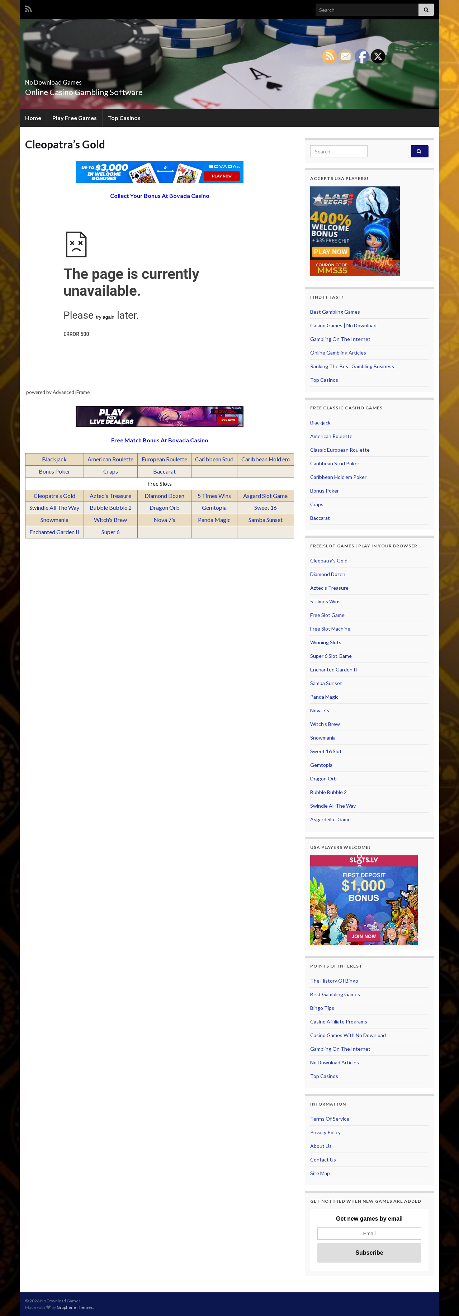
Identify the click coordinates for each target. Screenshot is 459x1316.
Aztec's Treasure (110, 495)
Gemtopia (214, 507)
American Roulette (110, 459)
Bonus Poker (54, 471)
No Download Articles (334, 1062)
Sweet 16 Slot (326, 751)
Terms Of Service (329, 1119)
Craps (110, 471)
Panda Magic (214, 519)
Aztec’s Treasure (329, 588)
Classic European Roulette (340, 450)
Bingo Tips (322, 1008)
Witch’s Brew (325, 724)
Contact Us (323, 1159)
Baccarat (164, 471)
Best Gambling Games (335, 312)
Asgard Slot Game (265, 495)
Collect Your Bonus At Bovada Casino (159, 195)
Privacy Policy (325, 1132)
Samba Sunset (266, 519)
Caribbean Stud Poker (334, 463)
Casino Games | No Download (343, 325)
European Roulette (164, 459)
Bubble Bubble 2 (111, 507)
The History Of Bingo (334, 981)
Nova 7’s (319, 710)
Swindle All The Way (54, 507)
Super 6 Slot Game (331, 656)
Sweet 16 (265, 507)
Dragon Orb (165, 507)
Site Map (320, 1173)
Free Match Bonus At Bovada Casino (159, 440)
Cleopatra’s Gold (328, 560)
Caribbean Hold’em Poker (338, 477)
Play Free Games (74, 117)
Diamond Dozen (164, 495)
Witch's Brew (110, 519)
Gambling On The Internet (340, 339)
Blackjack (54, 459)
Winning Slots (325, 642)
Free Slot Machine (330, 629)
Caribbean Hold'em (265, 459)
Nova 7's (164, 519)
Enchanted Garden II (54, 531)
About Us (321, 1146)
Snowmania (54, 519)
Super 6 (110, 531)
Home (33, 117)
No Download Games (74, 80)
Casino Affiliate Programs (338, 1021)
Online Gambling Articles (338, 353)
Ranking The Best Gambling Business (352, 366)
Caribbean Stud (214, 459)
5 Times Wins (214, 495)
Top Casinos (124, 117)
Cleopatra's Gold (54, 495)
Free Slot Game (327, 615)
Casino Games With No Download (348, 1035)
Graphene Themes (75, 1307)
